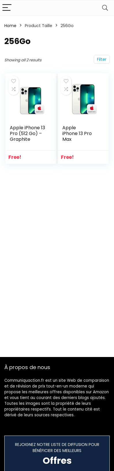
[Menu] (7, 8)
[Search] (105, 8)
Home (10, 26)
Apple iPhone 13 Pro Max (77, 133)
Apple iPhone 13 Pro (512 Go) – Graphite (27, 133)
